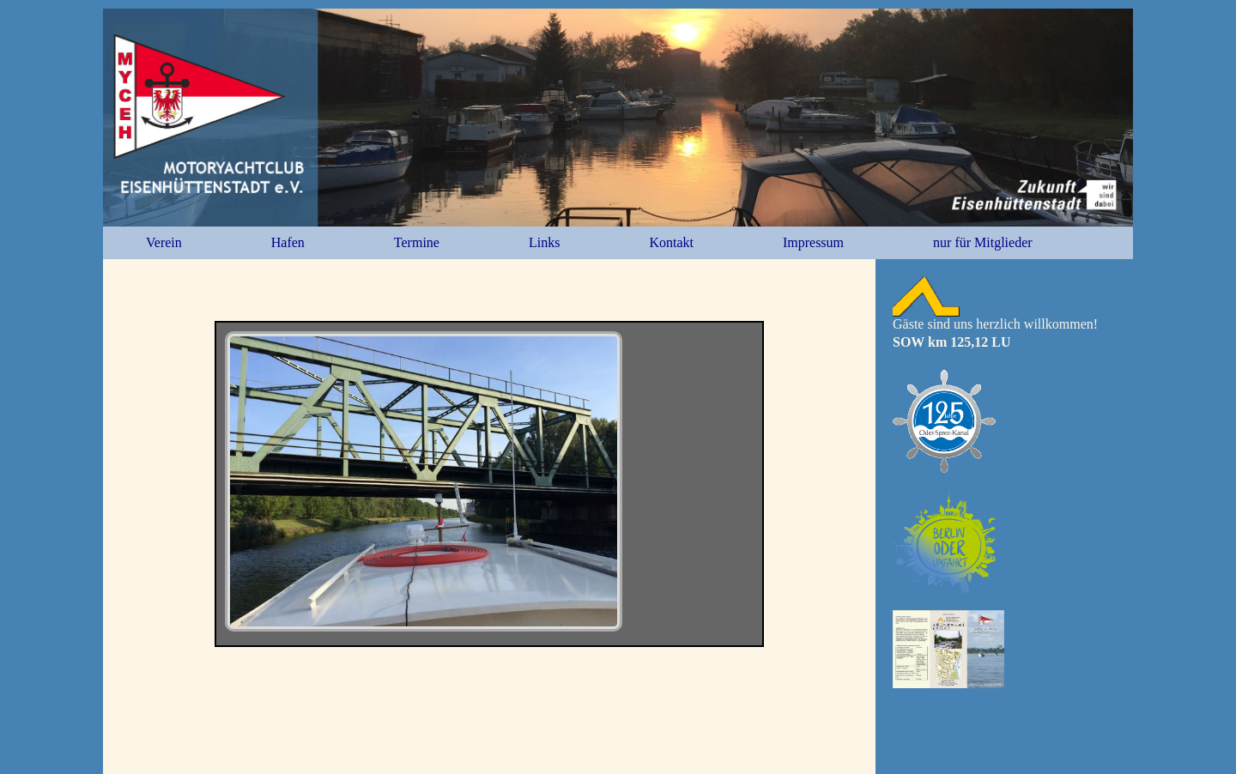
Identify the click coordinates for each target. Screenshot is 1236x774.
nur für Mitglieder (983, 242)
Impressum (813, 242)
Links (544, 242)
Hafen (288, 242)
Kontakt (671, 242)
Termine (416, 242)
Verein (164, 242)
